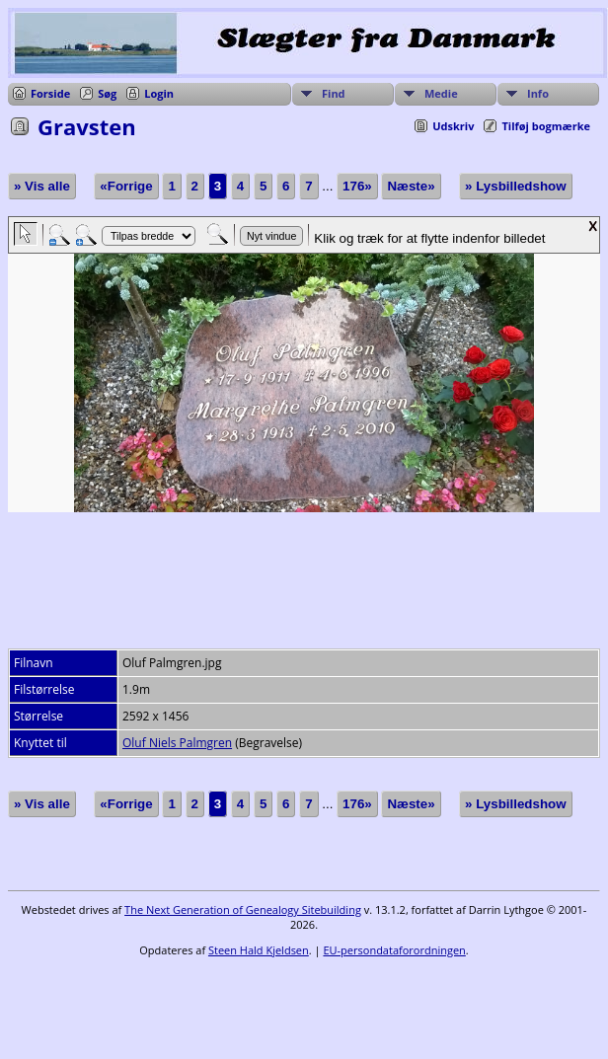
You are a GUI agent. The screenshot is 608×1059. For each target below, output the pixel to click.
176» (357, 186)
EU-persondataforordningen (394, 950)
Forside (50, 93)
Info (538, 93)
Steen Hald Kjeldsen (258, 950)
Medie (441, 93)
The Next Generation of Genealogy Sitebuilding (242, 909)
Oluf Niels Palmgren (177, 742)
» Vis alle (42, 186)
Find (333, 93)
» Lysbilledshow (515, 186)
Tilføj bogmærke (545, 125)
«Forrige (126, 186)
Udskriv (453, 125)
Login (159, 93)
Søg (107, 93)
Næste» (410, 186)
